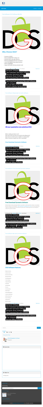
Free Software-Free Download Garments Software (17, 168)
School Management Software (14, 338)
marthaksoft (13, 68)
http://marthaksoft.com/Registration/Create (24, 206)
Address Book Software (11, 393)
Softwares (18, 68)
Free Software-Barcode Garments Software (16, 233)
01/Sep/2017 (8, 146)
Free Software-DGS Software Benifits (12, 14)
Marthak (16, 2)
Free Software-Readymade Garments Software (16, 93)
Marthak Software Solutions (18, 403)
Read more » (38, 68)
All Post (35, 8)
